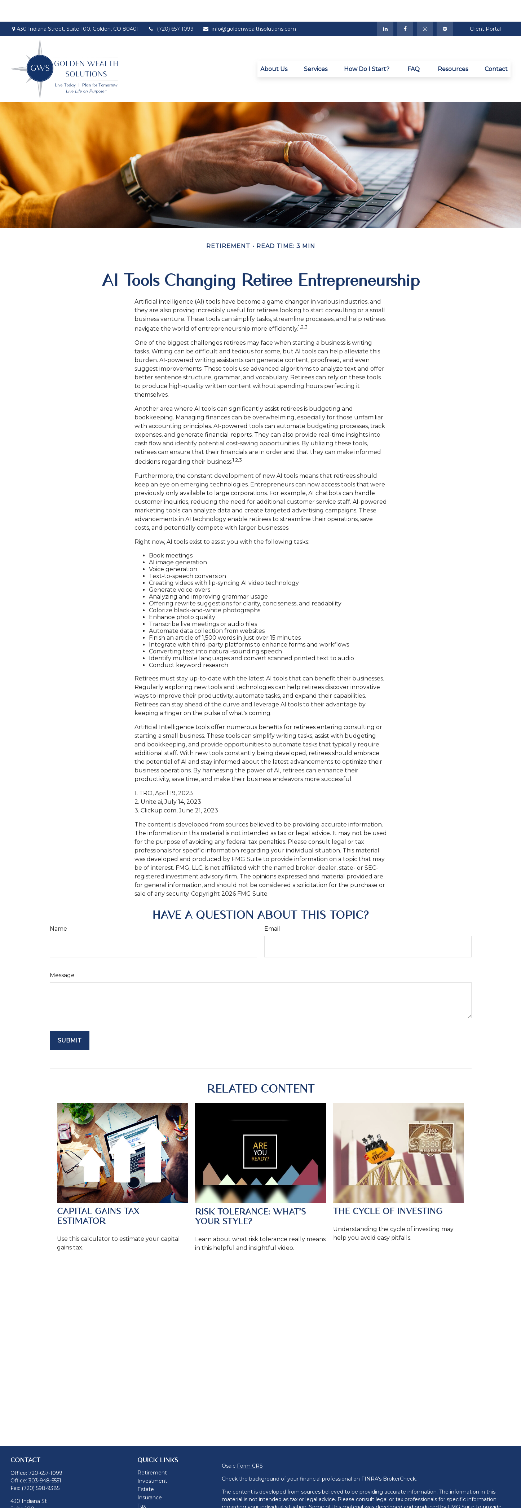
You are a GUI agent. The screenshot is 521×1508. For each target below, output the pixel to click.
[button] (273, 47)
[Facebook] (405, 7)
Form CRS (250, 1444)
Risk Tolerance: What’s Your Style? (250, 1195)
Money (146, 1492)
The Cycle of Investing (387, 1190)
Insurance (149, 1476)
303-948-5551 (44, 1459)
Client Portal (485, 7)
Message (62, 953)
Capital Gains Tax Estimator (98, 1194)
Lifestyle (147, 1501)
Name (58, 907)
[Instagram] (425, 7)
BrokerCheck (399, 1457)
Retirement (152, 1451)
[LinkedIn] (385, 7)
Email (272, 907)
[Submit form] (69, 1018)
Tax (141, 1484)
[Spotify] (445, 7)
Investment (152, 1459)
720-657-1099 (45, 1451)
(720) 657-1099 (171, 7)
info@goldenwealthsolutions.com (249, 7)
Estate (145, 1467)
